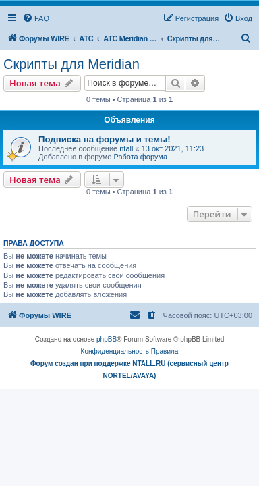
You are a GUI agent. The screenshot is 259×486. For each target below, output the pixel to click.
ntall (126, 148)
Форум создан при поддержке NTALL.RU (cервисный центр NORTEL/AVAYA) (129, 369)
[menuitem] (35, 18)
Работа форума (140, 157)
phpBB (106, 339)
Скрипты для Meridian (71, 64)
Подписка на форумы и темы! (104, 139)
